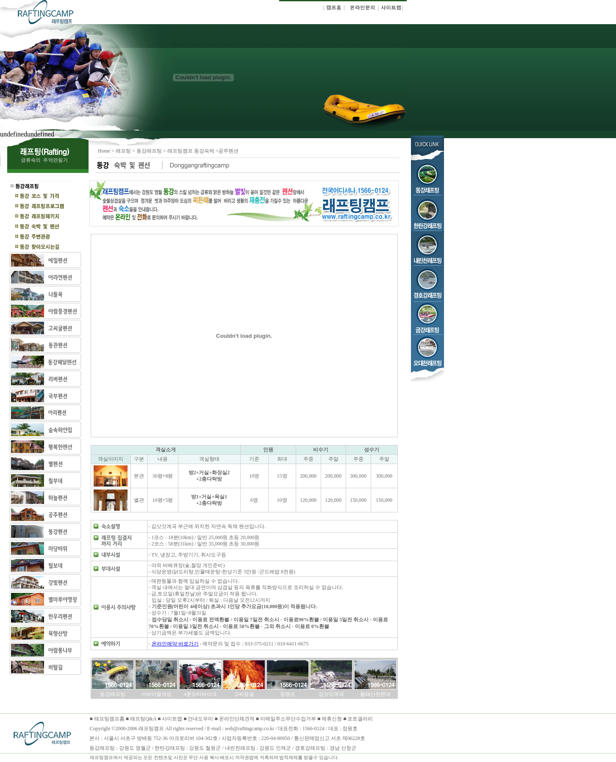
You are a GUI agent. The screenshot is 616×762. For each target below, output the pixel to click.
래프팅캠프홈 (109, 719)
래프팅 (123, 151)
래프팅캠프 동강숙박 (191, 151)
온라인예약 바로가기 (175, 644)
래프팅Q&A (143, 719)
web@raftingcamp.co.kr (249, 728)
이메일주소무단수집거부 (288, 719)
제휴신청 (332, 719)
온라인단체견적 (237, 719)
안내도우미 (201, 719)
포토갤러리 (360, 719)
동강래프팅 (149, 151)
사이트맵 (172, 719)
